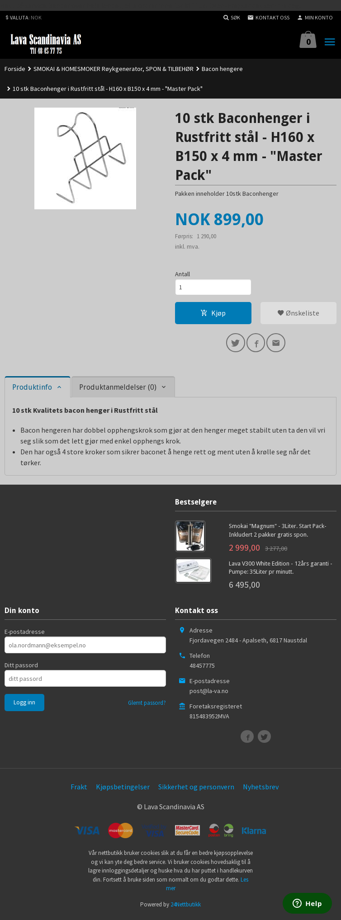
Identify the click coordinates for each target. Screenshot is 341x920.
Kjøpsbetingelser (123, 788)
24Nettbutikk (185, 906)
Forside (15, 69)
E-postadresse (25, 634)
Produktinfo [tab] (32, 389)
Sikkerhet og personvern (196, 788)
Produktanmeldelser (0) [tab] (117, 389)
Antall (182, 274)
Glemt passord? (147, 705)
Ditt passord (21, 667)
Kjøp (213, 314)
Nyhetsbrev (261, 788)
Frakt (79, 788)
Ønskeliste (298, 314)
